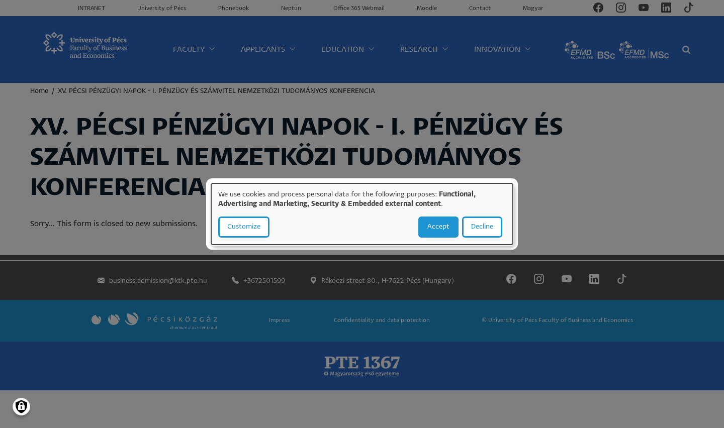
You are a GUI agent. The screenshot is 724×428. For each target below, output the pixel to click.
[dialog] (362, 214)
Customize (243, 227)
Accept (438, 227)
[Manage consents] (21, 406)
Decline (482, 227)
